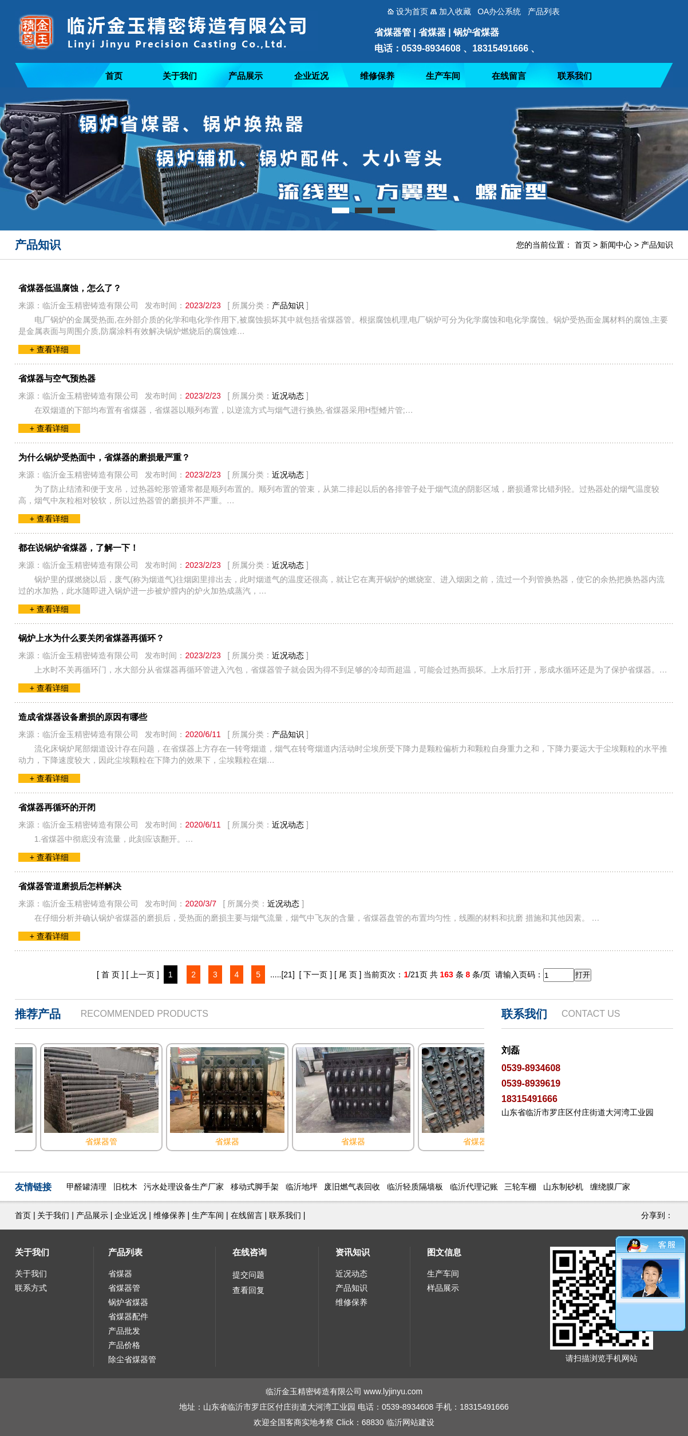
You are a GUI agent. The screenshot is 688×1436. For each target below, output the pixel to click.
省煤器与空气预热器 (57, 378)
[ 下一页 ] (316, 974)
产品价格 (124, 1345)
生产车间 (443, 76)
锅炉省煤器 (128, 1302)
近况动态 (288, 395)
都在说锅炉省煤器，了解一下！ (78, 547)
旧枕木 (125, 1186)
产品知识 (657, 244)
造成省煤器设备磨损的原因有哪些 (82, 717)
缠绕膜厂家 (610, 1186)
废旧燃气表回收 (352, 1186)
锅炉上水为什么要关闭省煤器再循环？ (91, 638)
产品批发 (124, 1330)
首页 (113, 76)
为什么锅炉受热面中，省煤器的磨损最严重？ (104, 457)
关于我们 (180, 76)
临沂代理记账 (474, 1186)
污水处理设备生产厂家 (184, 1186)
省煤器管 (124, 1287)
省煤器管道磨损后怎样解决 (69, 886)
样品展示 (443, 1287)
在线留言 (509, 76)
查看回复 (248, 1290)
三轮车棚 (520, 1186)
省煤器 (120, 1273)
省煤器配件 (128, 1316)
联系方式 (31, 1287)
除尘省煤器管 (132, 1359)
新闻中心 (616, 244)
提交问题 (248, 1274)
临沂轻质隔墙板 (415, 1186)
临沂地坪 (302, 1186)
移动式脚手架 (255, 1186)
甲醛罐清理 (86, 1186)
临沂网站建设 (410, 1422)
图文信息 (444, 1252)
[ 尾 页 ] (347, 974)
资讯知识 (352, 1252)
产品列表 (125, 1252)
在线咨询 (249, 1252)
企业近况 (311, 76)
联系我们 (574, 76)
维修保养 (377, 76)
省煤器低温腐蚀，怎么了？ (69, 288)
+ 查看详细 (49, 349)
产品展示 (245, 76)
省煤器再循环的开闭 (57, 807)
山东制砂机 (563, 1186)
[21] (287, 974)
